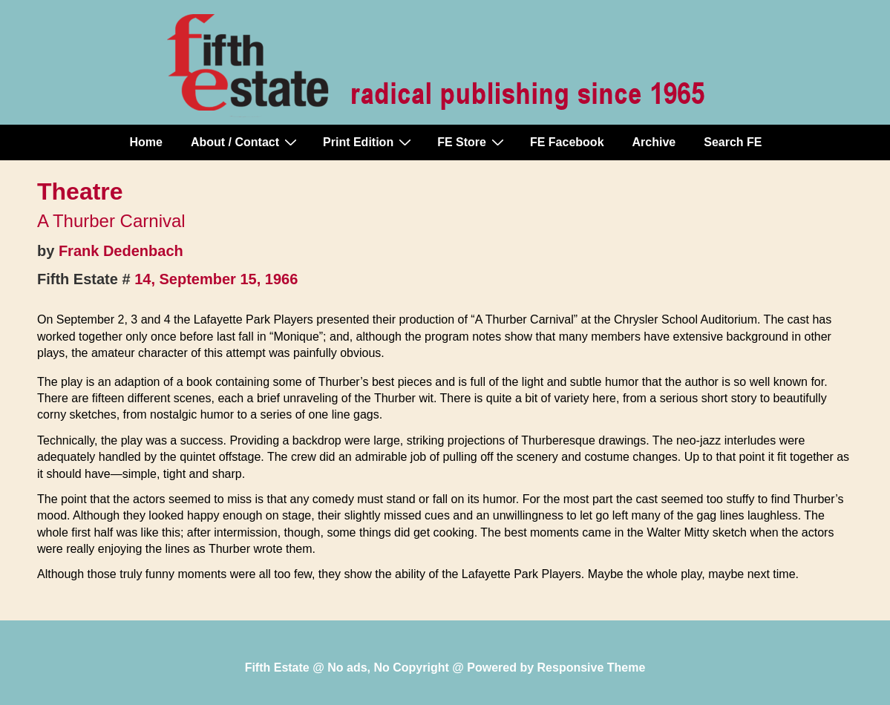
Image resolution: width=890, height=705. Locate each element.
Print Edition (369, 141)
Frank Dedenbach (121, 251)
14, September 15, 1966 (216, 279)
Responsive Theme (591, 667)
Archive (654, 142)
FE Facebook (567, 142)
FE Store (472, 141)
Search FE (733, 142)
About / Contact (246, 141)
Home (146, 142)
